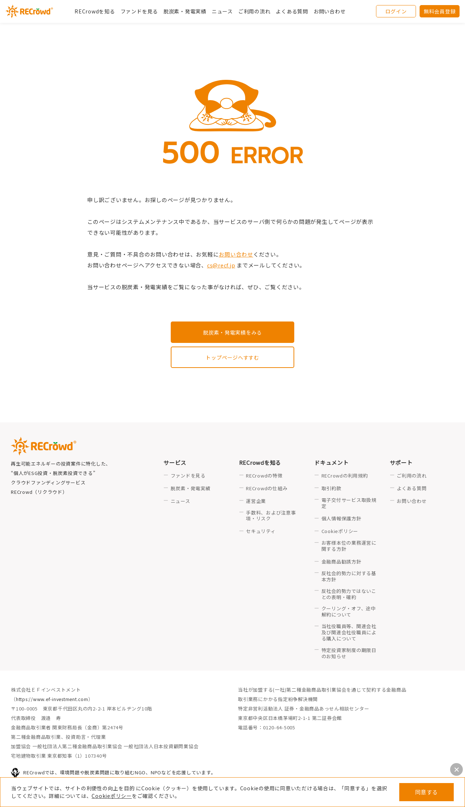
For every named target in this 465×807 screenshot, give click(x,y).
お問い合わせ (330, 12)
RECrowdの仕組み (266, 489)
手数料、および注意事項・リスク (271, 517)
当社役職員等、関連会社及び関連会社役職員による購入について (349, 633)
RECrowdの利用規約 (345, 477)
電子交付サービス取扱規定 (349, 504)
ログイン (396, 12)
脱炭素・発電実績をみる (232, 332)
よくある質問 (412, 489)
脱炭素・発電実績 (184, 12)
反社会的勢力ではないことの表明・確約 (349, 595)
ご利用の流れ (412, 477)
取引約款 (331, 489)
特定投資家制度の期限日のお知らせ (349, 654)
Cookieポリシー (112, 795)
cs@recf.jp (221, 265)
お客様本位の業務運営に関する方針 (349, 547)
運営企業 (256, 502)
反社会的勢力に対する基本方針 (349, 577)
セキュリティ (261, 532)
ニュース (180, 502)
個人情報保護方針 (341, 520)
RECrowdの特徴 (264, 477)
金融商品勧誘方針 (341, 563)
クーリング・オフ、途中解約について (349, 613)
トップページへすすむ (232, 357)
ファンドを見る (139, 12)
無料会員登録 (440, 12)
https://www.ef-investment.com (55, 699)
